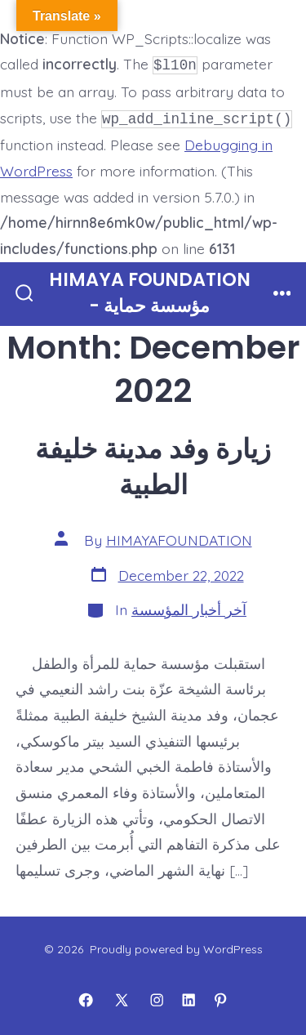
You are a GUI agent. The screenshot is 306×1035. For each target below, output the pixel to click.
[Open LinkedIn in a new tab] (188, 996)
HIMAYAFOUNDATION (179, 537)
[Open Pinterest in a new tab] (220, 996)
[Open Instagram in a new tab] (157, 996)
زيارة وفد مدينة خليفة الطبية (153, 463)
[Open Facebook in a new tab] (86, 996)
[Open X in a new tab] (122, 996)
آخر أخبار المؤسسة (188, 606)
